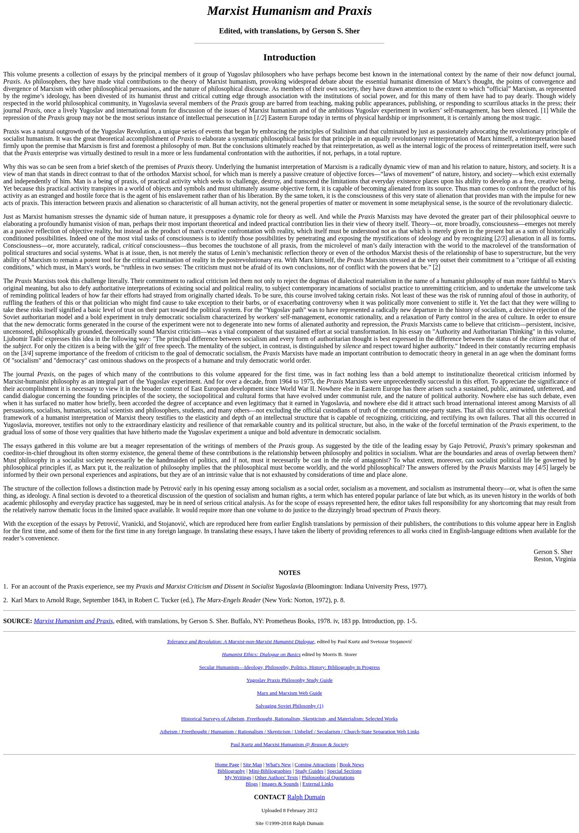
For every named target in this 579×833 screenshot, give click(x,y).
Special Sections (344, 771)
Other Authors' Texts (276, 777)
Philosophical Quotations (328, 777)
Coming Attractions (315, 764)
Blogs (252, 784)
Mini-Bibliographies (270, 771)
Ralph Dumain (306, 797)
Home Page (227, 764)
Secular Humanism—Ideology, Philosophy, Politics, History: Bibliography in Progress (289, 667)
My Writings (238, 777)
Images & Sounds (279, 784)
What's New (278, 764)
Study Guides (309, 771)
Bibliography (231, 771)
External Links (317, 784)
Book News (351, 764)
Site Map (252, 764)
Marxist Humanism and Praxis (73, 621)
